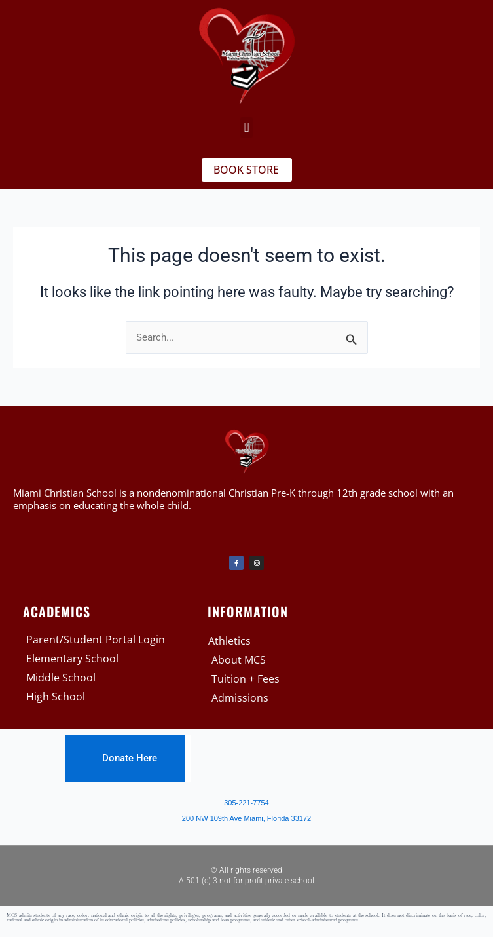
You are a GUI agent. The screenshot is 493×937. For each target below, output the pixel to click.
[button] (246, 127)
